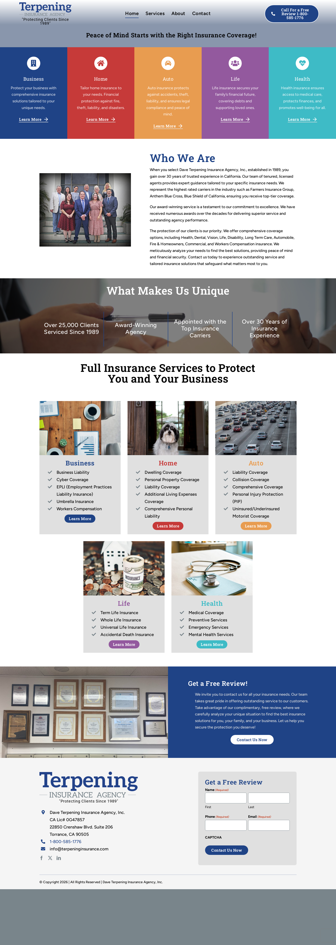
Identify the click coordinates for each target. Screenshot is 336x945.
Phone (217, 817)
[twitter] (50, 858)
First (208, 807)
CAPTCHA (213, 837)
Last (251, 807)
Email (259, 817)
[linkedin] (59, 858)
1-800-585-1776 (65, 841)
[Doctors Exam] (88, 773)
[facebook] (41, 858)
